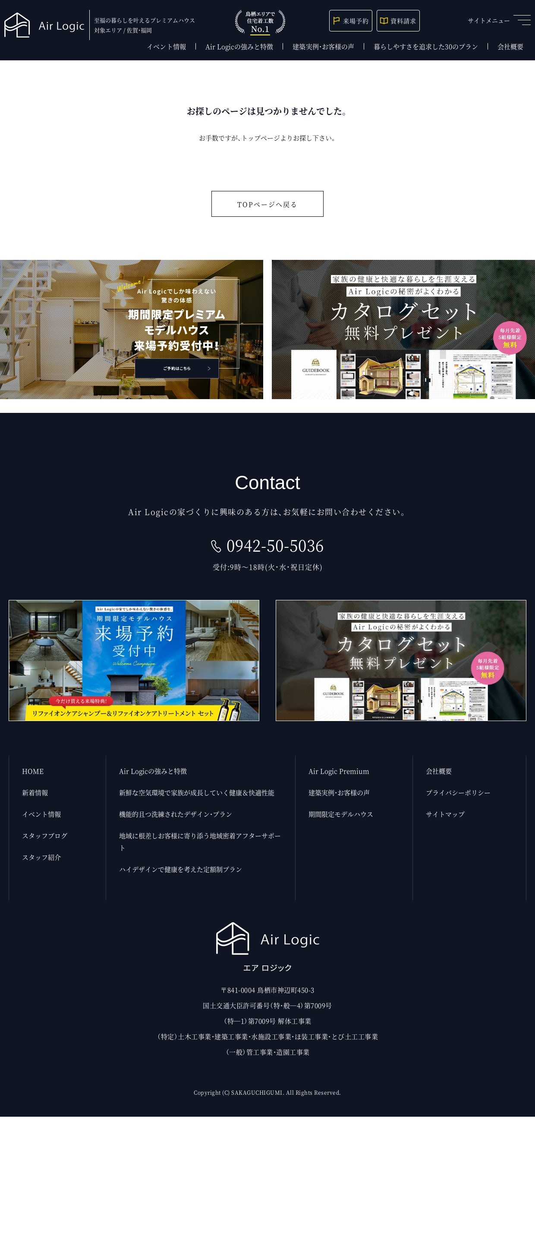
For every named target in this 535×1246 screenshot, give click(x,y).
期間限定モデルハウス (340, 813)
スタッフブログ (44, 835)
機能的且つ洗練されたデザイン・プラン (175, 813)
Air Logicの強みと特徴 (239, 46)
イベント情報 (166, 46)
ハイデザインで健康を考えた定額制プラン (180, 869)
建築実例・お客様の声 (323, 46)
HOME (33, 770)
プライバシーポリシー (458, 792)
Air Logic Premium (338, 770)
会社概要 (510, 46)
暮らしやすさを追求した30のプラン (426, 46)
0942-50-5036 (275, 545)
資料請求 (398, 20)
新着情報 (35, 792)
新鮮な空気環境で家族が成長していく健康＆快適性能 (196, 792)
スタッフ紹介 (41, 857)
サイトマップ (445, 813)
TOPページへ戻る (267, 204)
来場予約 (351, 20)
